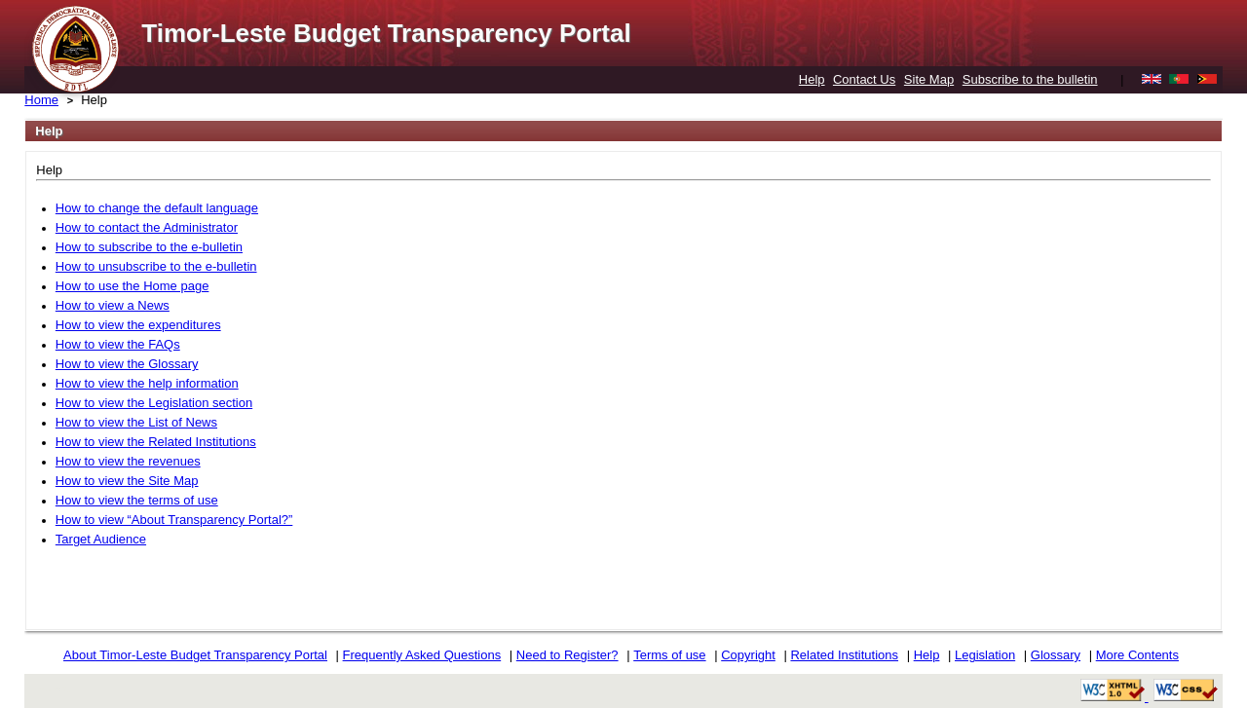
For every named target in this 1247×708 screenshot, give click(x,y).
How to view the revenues (128, 461)
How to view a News (113, 305)
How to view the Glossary (127, 363)
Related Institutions (844, 655)
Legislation (985, 655)
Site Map (929, 79)
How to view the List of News (136, 422)
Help (812, 79)
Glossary (1055, 655)
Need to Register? (567, 655)
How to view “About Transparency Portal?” (174, 519)
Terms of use (669, 655)
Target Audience (101, 539)
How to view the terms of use (137, 500)
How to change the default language (157, 208)
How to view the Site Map (127, 480)
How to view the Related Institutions (156, 441)
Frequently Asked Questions (422, 655)
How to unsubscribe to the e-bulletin (156, 266)
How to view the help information (147, 383)
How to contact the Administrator (147, 227)
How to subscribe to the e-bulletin (149, 247)
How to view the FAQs (118, 344)
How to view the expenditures (138, 324)
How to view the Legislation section (154, 402)
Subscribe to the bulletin (1030, 79)
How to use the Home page (132, 286)
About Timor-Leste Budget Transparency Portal (195, 655)
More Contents (1137, 655)
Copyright (748, 655)
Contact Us (864, 79)
